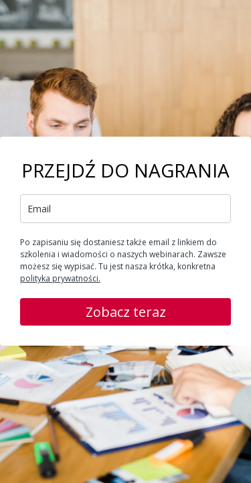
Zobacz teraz (126, 312)
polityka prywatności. (60, 278)
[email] (125, 208)
